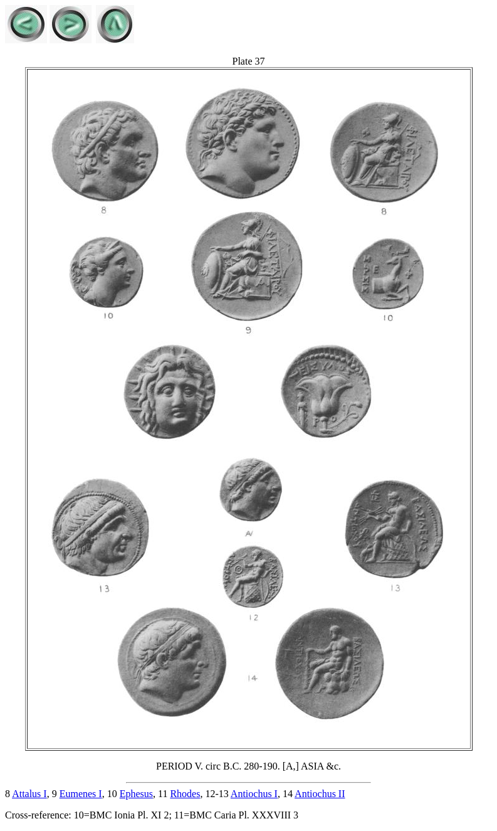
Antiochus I (254, 793)
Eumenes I (81, 793)
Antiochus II (320, 793)
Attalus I (29, 793)
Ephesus (136, 793)
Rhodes (185, 793)
